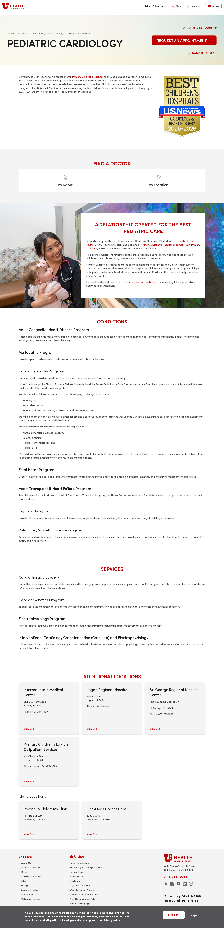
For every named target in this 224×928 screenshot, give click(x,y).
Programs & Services (79, 33)
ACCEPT (174, 915)
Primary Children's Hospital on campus (163, 244)
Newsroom (27, 894)
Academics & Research (33, 867)
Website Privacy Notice (82, 889)
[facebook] (172, 884)
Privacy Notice (112, 920)
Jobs (23, 880)
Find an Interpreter (31, 876)
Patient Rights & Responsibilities (87, 867)
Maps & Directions (30, 889)
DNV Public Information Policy (85, 894)
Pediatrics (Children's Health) (48, 33)
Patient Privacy (78, 871)
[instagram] (191, 884)
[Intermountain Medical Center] (49, 708)
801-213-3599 (200, 27)
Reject (195, 915)
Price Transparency (80, 862)
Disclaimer (75, 880)
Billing (24, 871)
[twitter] (166, 884)
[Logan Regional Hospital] (112, 708)
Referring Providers (31, 898)
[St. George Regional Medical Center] (175, 708)
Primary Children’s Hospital (87, 76)
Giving (24, 885)
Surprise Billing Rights (81, 903)
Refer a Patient (202, 53)
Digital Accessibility (80, 885)
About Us (26, 862)
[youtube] (178, 884)
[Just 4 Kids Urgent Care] (112, 820)
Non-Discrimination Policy (83, 898)
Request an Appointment (184, 40)
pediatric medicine (144, 282)
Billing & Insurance (155, 6)
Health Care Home (17, 33)
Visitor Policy (76, 876)
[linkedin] (185, 884)
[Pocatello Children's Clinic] (49, 820)
